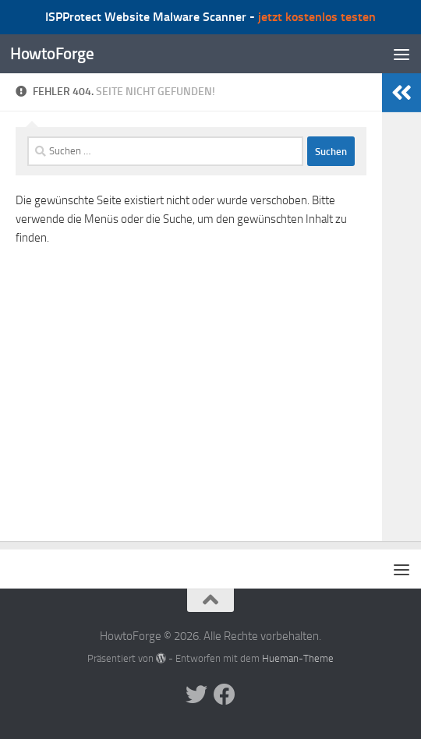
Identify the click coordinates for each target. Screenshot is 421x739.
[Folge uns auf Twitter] (196, 694)
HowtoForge (52, 53)
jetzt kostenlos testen (317, 16)
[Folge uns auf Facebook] (224, 694)
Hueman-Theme (298, 658)
